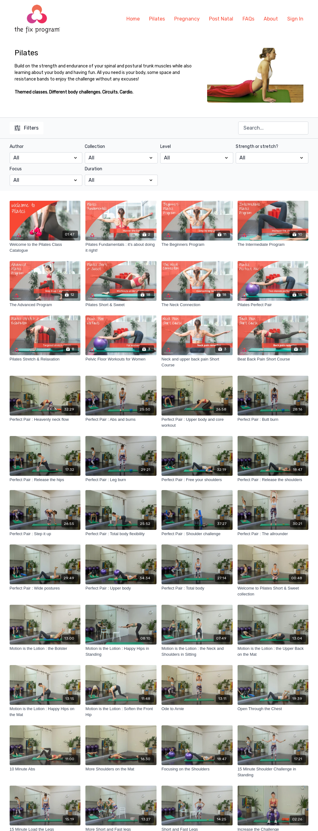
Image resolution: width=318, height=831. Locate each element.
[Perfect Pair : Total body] (197, 588)
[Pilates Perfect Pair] (273, 305)
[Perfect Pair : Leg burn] (121, 480)
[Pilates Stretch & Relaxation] (45, 359)
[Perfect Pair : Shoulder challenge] (197, 534)
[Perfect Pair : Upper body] (121, 588)
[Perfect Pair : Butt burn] (273, 419)
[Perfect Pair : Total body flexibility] (121, 534)
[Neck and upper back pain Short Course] (197, 362)
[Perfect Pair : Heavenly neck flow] (45, 419)
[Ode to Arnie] (197, 709)
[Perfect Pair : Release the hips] (45, 480)
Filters (27, 128)
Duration (93, 169)
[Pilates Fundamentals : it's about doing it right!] (121, 247)
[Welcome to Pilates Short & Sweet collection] (273, 591)
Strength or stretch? (257, 146)
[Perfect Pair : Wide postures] (45, 588)
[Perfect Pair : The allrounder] (273, 534)
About (271, 19)
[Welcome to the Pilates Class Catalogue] (45, 247)
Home (133, 19)
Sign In (295, 19)
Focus (16, 169)
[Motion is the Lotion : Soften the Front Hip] (121, 712)
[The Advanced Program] (45, 305)
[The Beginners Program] (197, 244)
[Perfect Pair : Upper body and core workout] (197, 422)
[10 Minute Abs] (45, 769)
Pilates (157, 19)
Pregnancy (187, 19)
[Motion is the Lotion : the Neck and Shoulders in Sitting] (197, 651)
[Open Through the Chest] (273, 709)
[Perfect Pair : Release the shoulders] (273, 480)
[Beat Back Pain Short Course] (273, 359)
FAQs (248, 19)
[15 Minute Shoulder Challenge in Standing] (273, 772)
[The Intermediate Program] (273, 244)
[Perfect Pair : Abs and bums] (121, 419)
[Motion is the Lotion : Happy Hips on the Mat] (45, 712)
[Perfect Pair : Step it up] (45, 534)
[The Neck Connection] (197, 305)
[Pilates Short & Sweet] (121, 305)
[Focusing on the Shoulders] (197, 769)
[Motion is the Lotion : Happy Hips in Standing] (121, 651)
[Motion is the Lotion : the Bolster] (45, 648)
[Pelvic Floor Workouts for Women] (121, 359)
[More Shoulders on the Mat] (121, 769)
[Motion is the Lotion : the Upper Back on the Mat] (273, 651)
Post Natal (221, 19)
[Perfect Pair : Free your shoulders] (197, 480)
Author (17, 146)
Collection (95, 146)
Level (165, 146)
